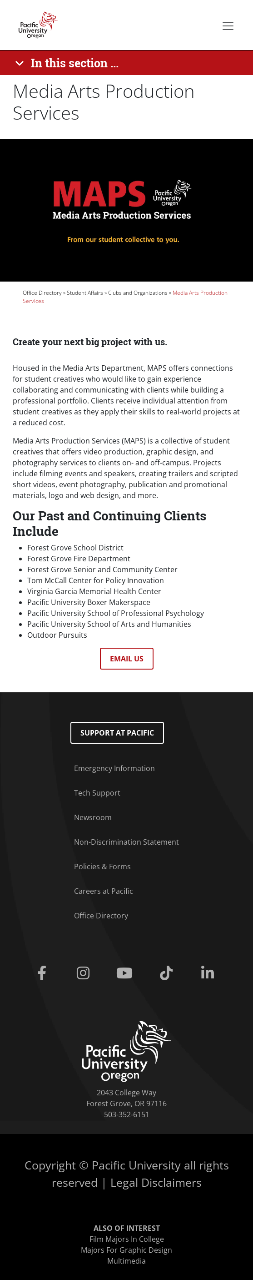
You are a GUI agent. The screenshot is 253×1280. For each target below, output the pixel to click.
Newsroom (93, 817)
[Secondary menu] (228, 26)
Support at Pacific (117, 733)
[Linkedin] (209, 973)
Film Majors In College (126, 1239)
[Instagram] (85, 973)
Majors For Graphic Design (126, 1250)
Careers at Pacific (103, 891)
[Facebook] (44, 973)
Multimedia (126, 1261)
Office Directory (42, 293)
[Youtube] (126, 973)
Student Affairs (85, 293)
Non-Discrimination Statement (126, 842)
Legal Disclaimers (156, 1182)
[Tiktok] (168, 973)
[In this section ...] (68, 62)
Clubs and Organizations (138, 293)
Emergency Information (114, 768)
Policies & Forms (102, 867)
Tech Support (97, 793)
